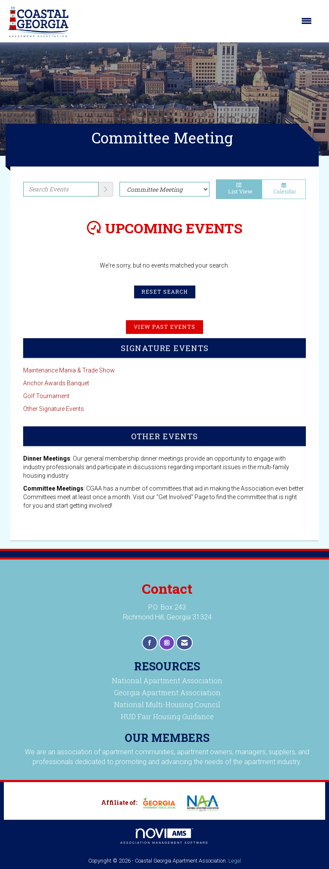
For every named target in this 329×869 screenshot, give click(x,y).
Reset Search (164, 291)
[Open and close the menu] (194, 21)
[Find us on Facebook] (150, 642)
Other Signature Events (53, 408)
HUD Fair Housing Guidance (167, 716)
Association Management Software (164, 836)
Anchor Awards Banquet (56, 383)
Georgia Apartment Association (167, 692)
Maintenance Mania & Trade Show (69, 370)
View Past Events (164, 326)
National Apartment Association (167, 680)
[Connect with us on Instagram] (167, 642)
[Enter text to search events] (61, 189)
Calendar (284, 189)
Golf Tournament (46, 396)
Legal (234, 860)
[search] (106, 189)
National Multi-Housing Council (167, 704)
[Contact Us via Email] (184, 642)
